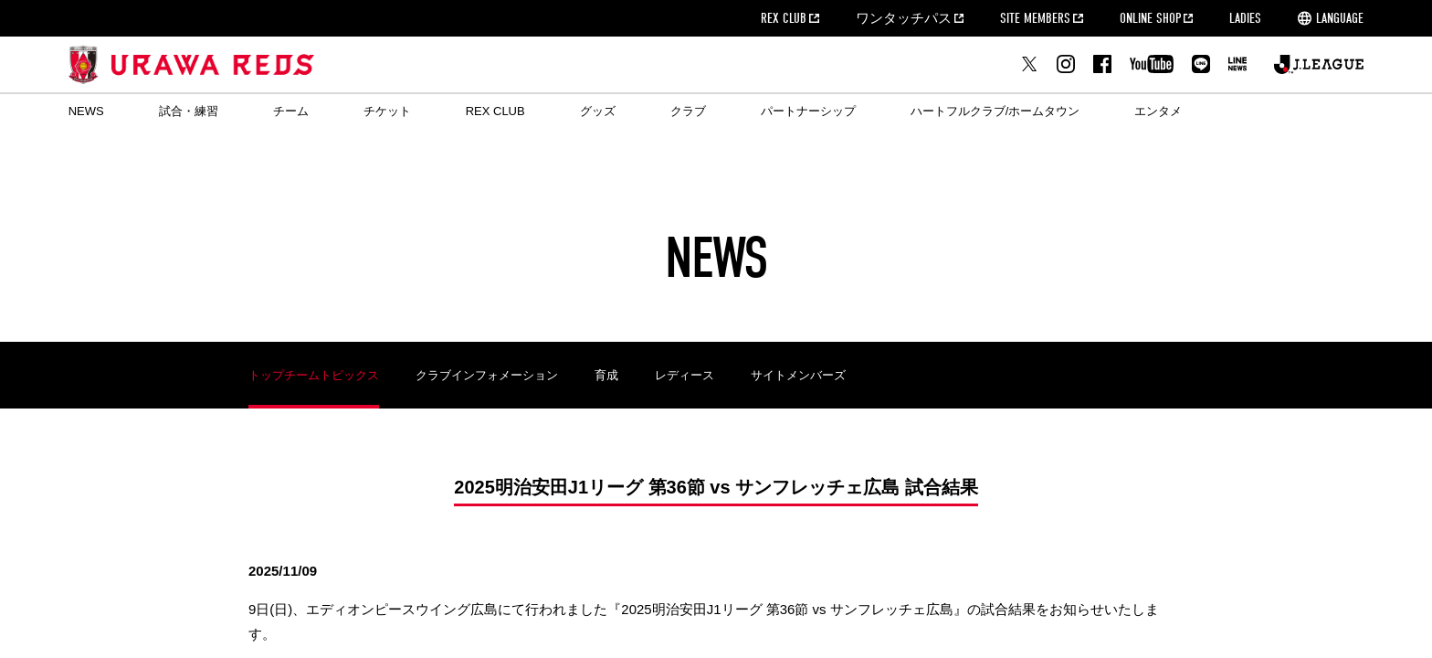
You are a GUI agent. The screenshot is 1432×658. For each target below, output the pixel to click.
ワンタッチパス (904, 18)
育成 (606, 375)
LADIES (1245, 18)
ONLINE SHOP (1150, 18)
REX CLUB (783, 18)
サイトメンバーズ (798, 375)
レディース (684, 375)
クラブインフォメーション (487, 375)
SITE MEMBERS (1035, 18)
